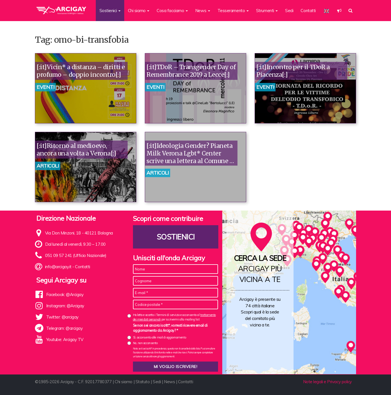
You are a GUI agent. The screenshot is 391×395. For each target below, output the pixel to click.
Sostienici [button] (110, 10)
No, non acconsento (145, 343)
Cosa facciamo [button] (172, 10)
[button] (339, 10)
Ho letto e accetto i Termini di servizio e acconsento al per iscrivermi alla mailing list (174, 317)
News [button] (202, 10)
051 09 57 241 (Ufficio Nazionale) (75, 255)
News (169, 381)
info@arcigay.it (58, 266)
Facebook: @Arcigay (65, 294)
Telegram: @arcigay (64, 328)
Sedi (289, 10)
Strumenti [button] (267, 10)
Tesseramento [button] (233, 10)
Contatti (308, 10)
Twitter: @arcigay (62, 317)
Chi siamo (123, 381)
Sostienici (175, 236)
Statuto (142, 381)
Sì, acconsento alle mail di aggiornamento (159, 337)
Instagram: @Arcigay (65, 305)
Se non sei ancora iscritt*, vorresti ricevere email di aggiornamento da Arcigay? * (170, 328)
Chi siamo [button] (139, 10)
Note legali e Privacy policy (327, 381)
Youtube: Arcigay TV (64, 339)
